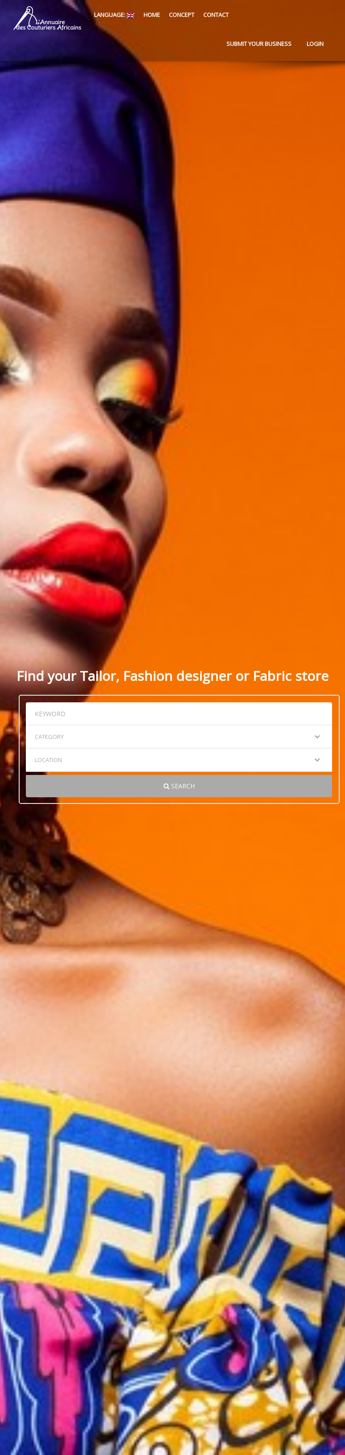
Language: (114, 15)
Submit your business (259, 44)
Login (315, 44)
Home (152, 15)
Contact (216, 15)
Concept (181, 15)
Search (179, 786)
